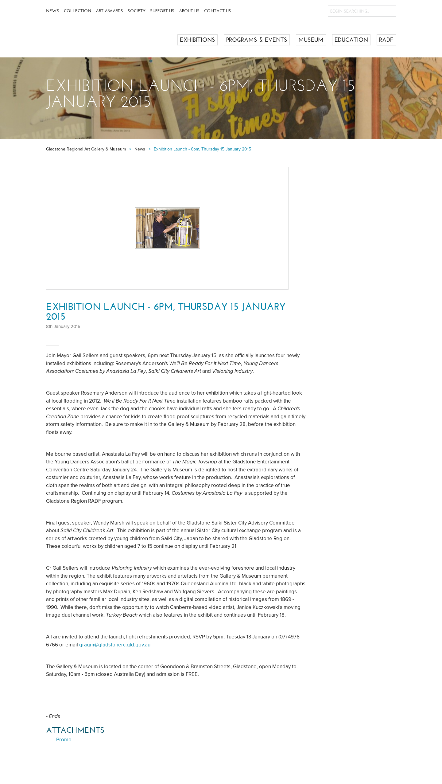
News (52, 11)
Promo (64, 739)
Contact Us (217, 11)
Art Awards (109, 11)
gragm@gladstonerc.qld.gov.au (114, 645)
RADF (387, 39)
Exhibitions (204, 39)
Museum (313, 39)
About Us (189, 11)
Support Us (162, 11)
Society (136, 11)
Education (352, 39)
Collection (77, 11)
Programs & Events (261, 39)
